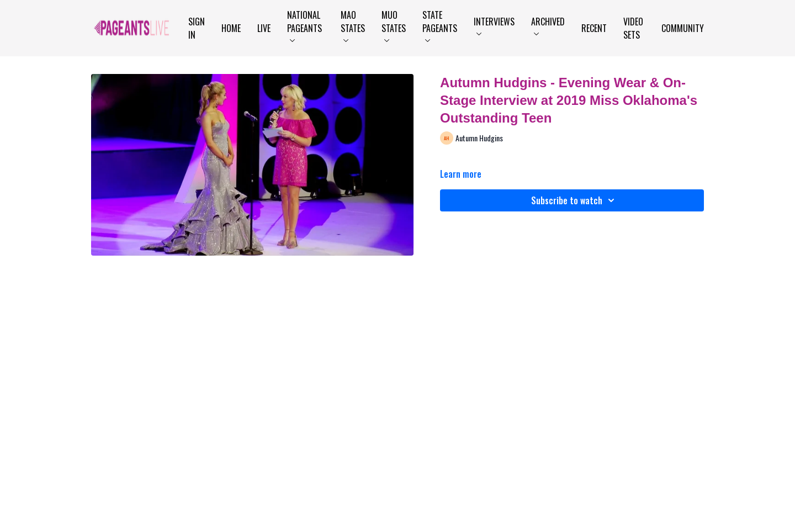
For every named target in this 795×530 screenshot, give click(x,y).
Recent (594, 28)
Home (231, 28)
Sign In (196, 28)
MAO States (353, 25)
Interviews (494, 25)
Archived (548, 25)
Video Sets (633, 28)
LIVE (264, 28)
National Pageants (304, 25)
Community (682, 28)
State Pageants (439, 25)
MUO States (393, 25)
